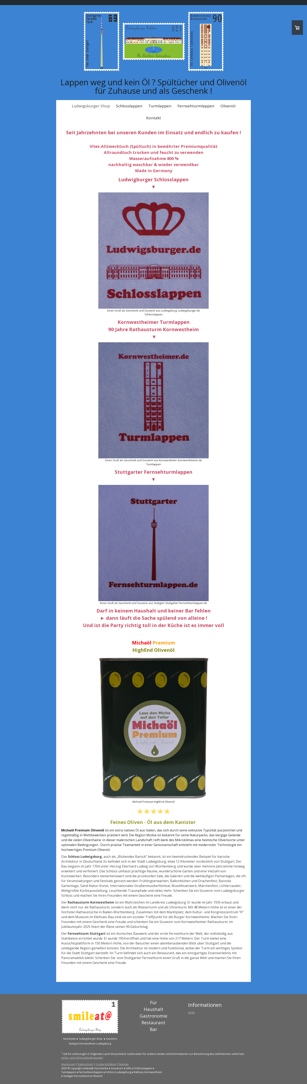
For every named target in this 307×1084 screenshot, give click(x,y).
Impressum (68, 1064)
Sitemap (124, 1064)
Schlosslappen (129, 106)
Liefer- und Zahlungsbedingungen (82, 1057)
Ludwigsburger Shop (91, 106)
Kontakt (153, 118)
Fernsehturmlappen (195, 106)
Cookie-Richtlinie (106, 1064)
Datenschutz (85, 1064)
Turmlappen (159, 106)
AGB (191, 1013)
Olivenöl (227, 106)
